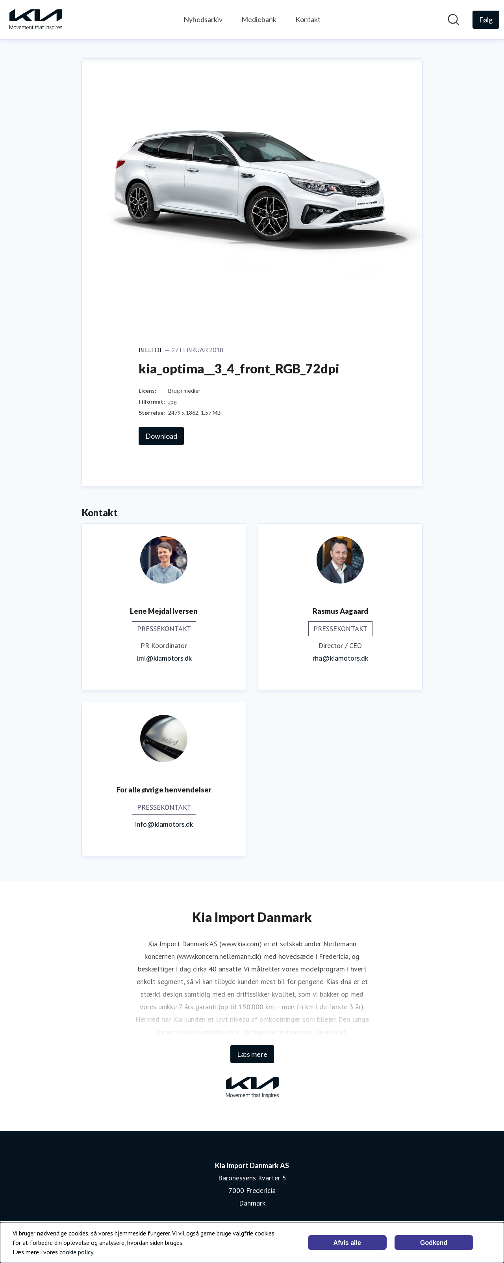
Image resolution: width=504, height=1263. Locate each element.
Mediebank (258, 19)
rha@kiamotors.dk (340, 658)
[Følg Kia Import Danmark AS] (485, 20)
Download (161, 436)
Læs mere (252, 1054)
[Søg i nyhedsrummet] (453, 19)
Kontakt (308, 19)
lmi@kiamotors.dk (164, 658)
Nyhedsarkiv (202, 19)
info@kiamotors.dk (164, 824)
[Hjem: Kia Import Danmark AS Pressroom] (35, 20)
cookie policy (76, 1252)
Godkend (433, 1242)
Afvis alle (347, 1242)
